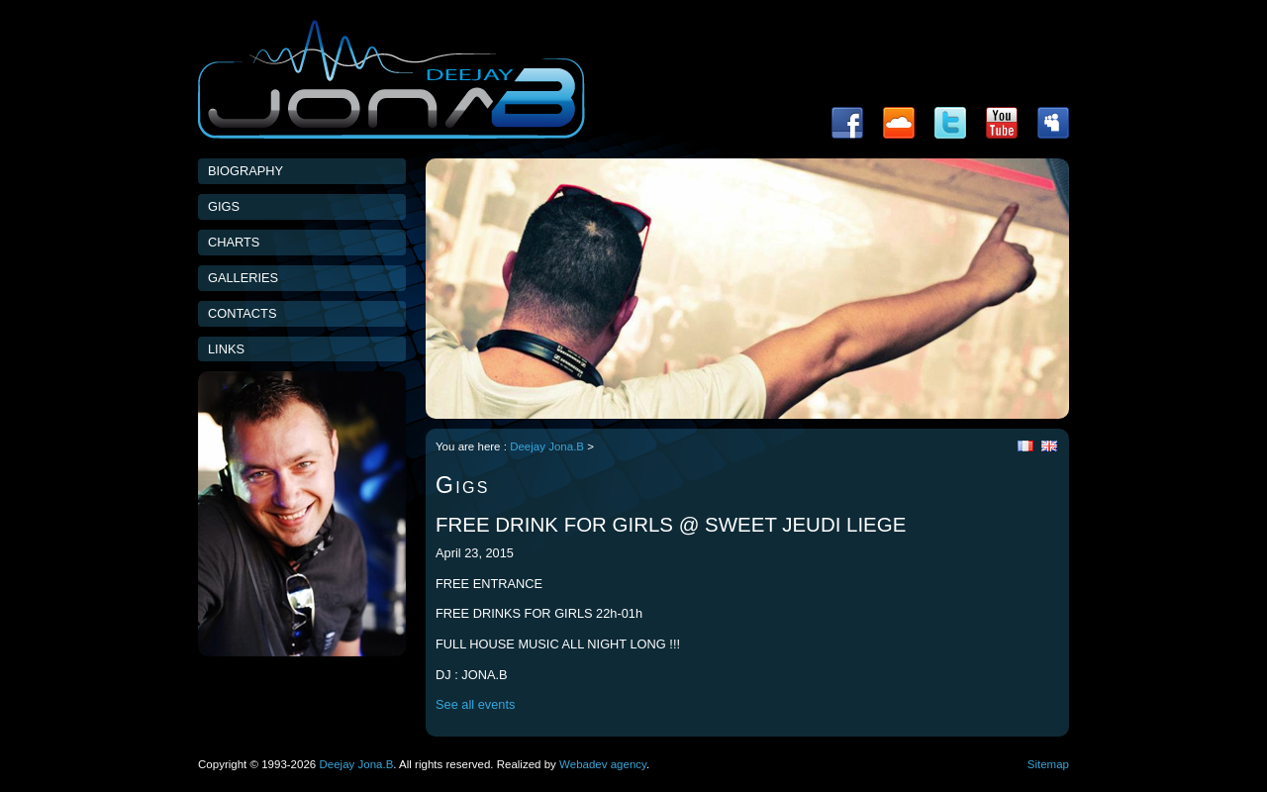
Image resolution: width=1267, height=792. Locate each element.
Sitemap (1048, 764)
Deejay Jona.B (547, 446)
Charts (233, 242)
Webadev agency (602, 764)
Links (226, 349)
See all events (475, 704)
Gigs (224, 206)
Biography (245, 170)
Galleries (243, 277)
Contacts (242, 313)
